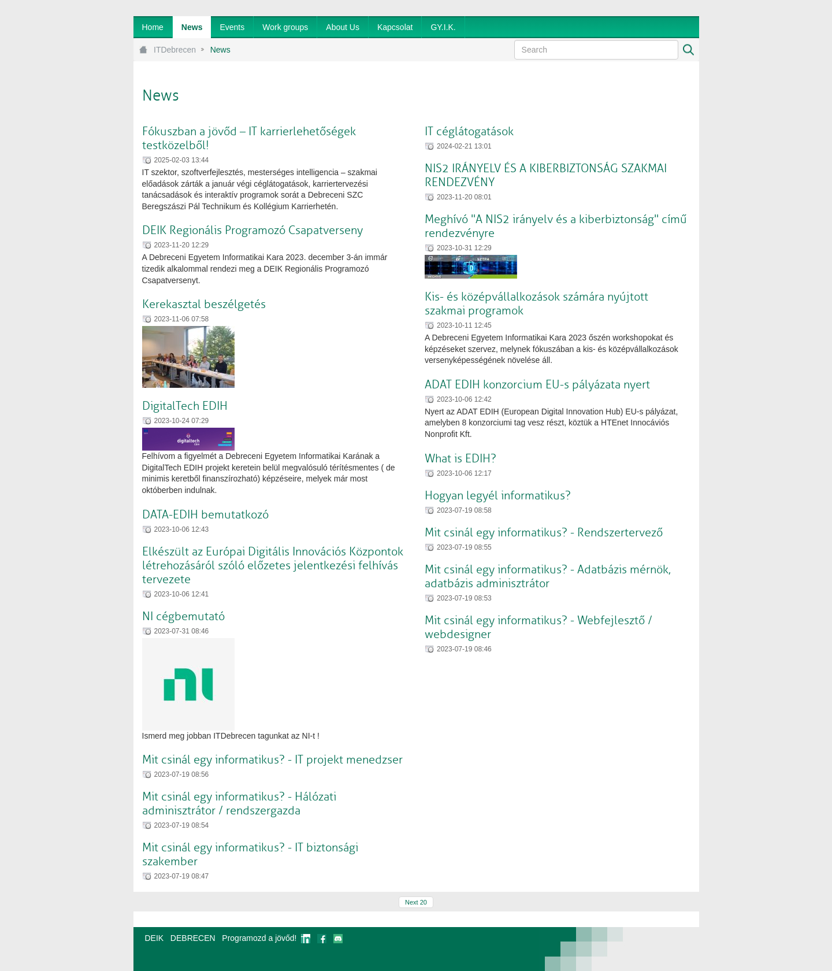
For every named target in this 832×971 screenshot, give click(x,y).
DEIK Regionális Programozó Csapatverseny (252, 230)
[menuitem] (152, 27)
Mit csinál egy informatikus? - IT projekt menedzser (272, 759)
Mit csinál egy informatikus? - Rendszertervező (544, 532)
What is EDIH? (460, 458)
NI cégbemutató (183, 616)
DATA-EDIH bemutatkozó (205, 514)
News (220, 49)
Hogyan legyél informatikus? (498, 495)
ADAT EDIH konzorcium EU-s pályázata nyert (537, 384)
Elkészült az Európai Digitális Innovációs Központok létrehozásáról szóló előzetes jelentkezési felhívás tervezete (272, 565)
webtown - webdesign (660, 949)
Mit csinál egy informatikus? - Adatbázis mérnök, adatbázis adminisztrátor (548, 576)
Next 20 (416, 902)
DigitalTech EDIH (185, 406)
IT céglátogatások (469, 131)
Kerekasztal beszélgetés (204, 304)
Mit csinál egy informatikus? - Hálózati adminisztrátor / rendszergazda (239, 803)
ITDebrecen (175, 49)
